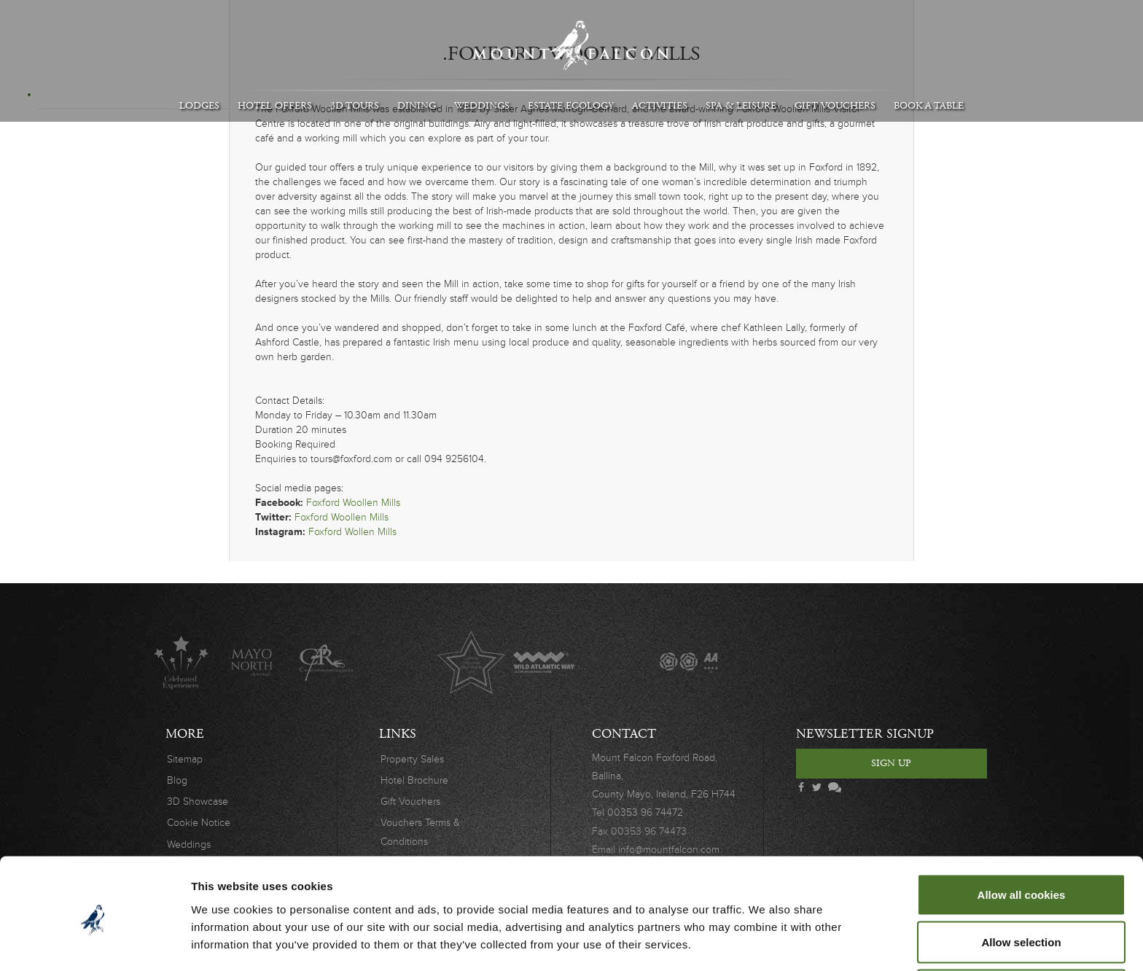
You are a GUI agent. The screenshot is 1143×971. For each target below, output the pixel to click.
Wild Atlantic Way (543, 662)
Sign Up (891, 763)
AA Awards (688, 662)
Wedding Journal (761, 662)
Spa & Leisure (741, 105)
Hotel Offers (275, 105)
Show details (765, 933)
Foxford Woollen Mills (353, 502)
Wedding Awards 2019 (833, 662)
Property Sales (412, 759)
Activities (659, 105)
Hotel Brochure (414, 780)
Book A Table (929, 105)
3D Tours (354, 105)
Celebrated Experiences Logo (181, 662)
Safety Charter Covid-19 (906, 662)
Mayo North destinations (253, 662)
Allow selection (1021, 884)
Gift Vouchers (835, 105)
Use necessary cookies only (1021, 932)
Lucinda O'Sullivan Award (471, 662)
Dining (416, 105)
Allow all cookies (1022, 836)
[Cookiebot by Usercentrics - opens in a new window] (94, 943)
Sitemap (185, 759)
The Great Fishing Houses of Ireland (616, 662)
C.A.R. (326, 662)
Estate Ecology (571, 105)
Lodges (199, 105)
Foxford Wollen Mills (352, 532)
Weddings (482, 105)
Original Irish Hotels (398, 662)
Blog (177, 780)
